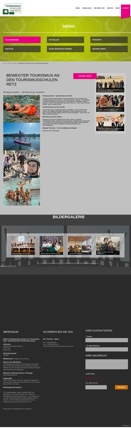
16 (62, 263)
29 (85, 263)
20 (69, 263)
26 (80, 263)
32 (91, 263)
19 (67, 263)
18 (65, 263)
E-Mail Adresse (92, 346)
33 (93, 263)
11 (53, 263)
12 (55, 263)
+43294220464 (51, 342)
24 (76, 263)
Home (5, 63)
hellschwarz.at (126, 425)
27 (82, 263)
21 (71, 263)
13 (56, 263)
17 (64, 263)
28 (84, 263)
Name (88, 336)
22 (73, 263)
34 (94, 263)
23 (75, 263)
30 (87, 263)
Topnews (14, 63)
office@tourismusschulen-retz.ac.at (60, 346)
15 (60, 263)
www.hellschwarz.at (10, 375)
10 (51, 263)
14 (58, 263)
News (9, 63)
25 (78, 263)
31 (89, 263)
